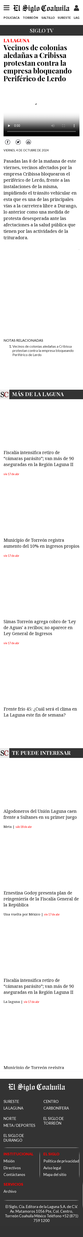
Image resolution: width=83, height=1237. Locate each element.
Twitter (18, 140)
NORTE (10, 1118)
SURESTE (64, 17)
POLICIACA (11, 17)
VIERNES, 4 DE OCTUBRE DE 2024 (26, 150)
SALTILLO (48, 17)
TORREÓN (30, 17)
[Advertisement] (41, 293)
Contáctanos (14, 1174)
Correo (28, 140)
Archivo (10, 1191)
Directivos (12, 1168)
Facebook (8, 140)
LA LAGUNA (13, 1108)
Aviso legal (52, 1168)
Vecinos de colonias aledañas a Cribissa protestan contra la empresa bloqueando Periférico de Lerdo (43, 350)
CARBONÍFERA (56, 1108)
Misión (9, 1161)
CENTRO (51, 1101)
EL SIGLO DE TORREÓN (53, 1120)
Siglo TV (41, 30)
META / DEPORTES (19, 1125)
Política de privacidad (61, 1161)
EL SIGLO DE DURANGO (14, 1138)
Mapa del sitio (54, 1174)
